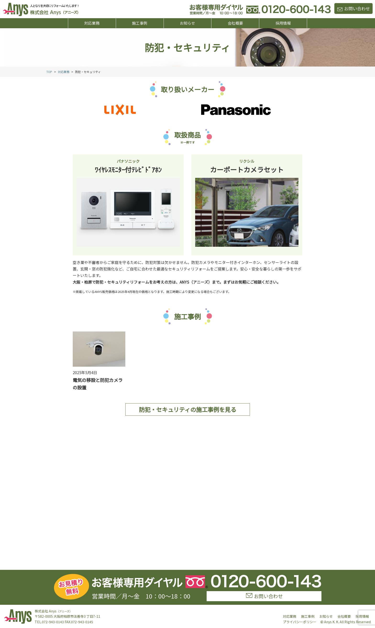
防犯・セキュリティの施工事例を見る (187, 409)
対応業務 (91, 23)
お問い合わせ (353, 8)
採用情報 (283, 23)
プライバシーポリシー (299, 621)
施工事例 (139, 23)
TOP (49, 72)
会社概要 (235, 23)
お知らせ (187, 23)
